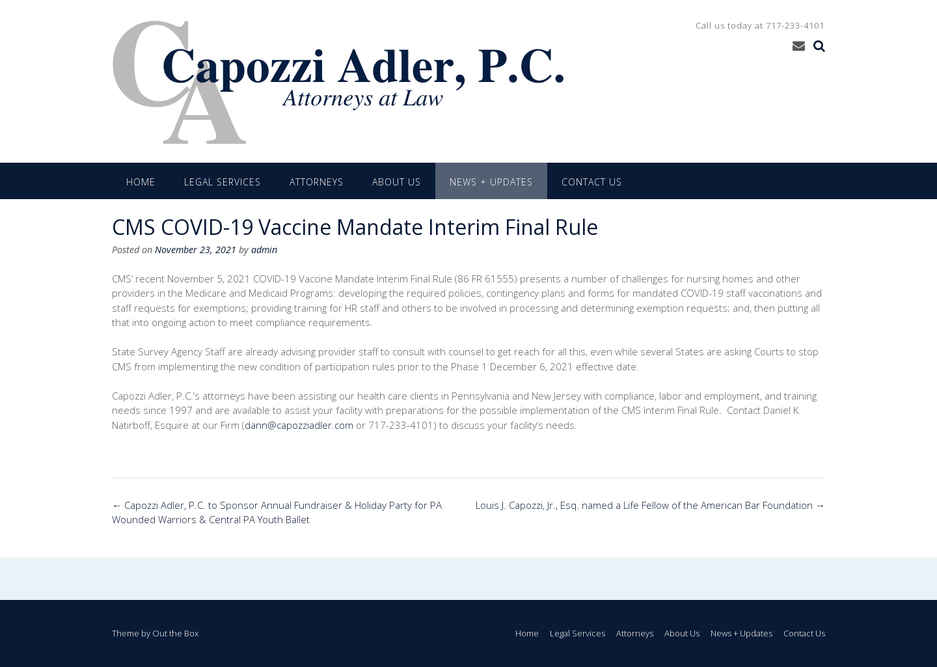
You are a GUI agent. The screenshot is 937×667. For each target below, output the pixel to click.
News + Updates (491, 182)
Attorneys (317, 182)
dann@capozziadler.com (299, 424)
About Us (396, 182)
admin (264, 249)
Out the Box (175, 633)
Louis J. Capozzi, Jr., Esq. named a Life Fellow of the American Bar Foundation (650, 504)
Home (141, 182)
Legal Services (222, 182)
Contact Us (592, 182)
